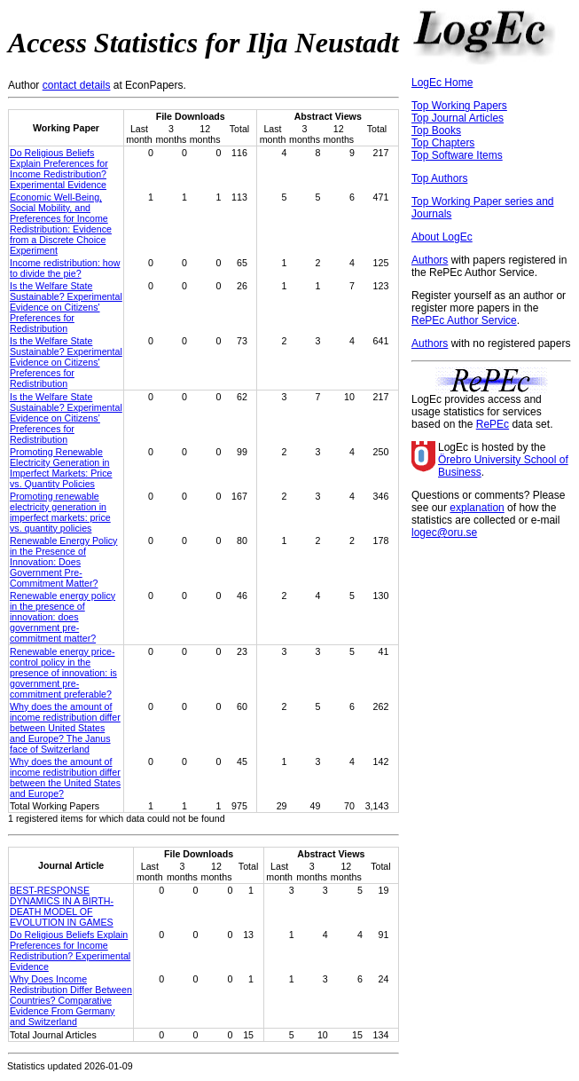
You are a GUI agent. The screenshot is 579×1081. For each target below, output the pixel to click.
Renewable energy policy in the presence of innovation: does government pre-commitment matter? (62, 616)
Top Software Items (457, 155)
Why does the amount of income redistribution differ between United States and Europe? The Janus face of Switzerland (65, 727)
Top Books (436, 130)
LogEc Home (442, 82)
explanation (477, 507)
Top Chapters (442, 143)
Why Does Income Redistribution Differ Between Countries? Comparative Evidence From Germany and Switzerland (71, 1000)
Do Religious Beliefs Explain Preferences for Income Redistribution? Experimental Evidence (59, 168)
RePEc (492, 424)
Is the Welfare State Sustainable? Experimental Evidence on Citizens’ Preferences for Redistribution (66, 418)
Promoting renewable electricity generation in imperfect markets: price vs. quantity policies (60, 512)
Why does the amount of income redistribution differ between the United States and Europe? (65, 777)
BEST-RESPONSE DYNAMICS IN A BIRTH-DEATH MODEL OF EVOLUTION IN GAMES (61, 906)
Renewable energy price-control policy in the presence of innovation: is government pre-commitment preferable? (63, 672)
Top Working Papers (459, 105)
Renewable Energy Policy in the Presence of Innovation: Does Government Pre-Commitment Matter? (63, 561)
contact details (77, 85)
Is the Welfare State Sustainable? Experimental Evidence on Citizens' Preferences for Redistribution (66, 307)
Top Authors (439, 178)
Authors (429, 260)
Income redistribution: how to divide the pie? (65, 268)
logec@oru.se (444, 532)
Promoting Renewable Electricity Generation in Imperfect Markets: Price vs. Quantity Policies (61, 467)
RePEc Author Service (464, 320)
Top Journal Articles (457, 118)
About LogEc (442, 237)
